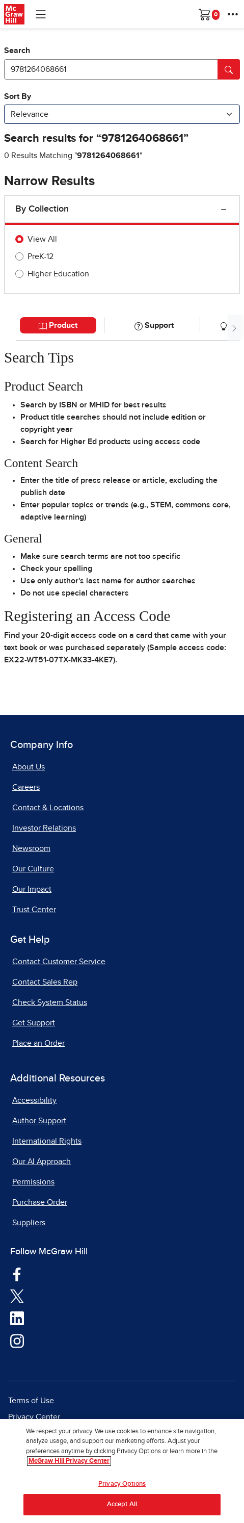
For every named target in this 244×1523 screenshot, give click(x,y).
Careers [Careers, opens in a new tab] (26, 787)
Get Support (33, 1023)
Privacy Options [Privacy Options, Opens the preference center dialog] (122, 1485)
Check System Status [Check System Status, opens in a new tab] (49, 1002)
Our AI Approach (41, 1161)
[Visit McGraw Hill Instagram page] (17, 1340)
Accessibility (34, 1100)
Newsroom (31, 848)
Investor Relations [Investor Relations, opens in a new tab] (44, 828)
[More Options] (233, 14)
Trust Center (34, 910)
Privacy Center (34, 1417)
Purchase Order (39, 1202)
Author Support (39, 1121)
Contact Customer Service (58, 962)
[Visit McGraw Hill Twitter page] (17, 1296)
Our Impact (31, 889)
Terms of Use (31, 1401)
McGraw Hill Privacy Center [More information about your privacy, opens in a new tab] (69, 1463)
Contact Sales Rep (44, 982)
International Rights (47, 1141)
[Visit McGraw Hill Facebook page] (17, 1274)
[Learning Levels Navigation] (41, 14)
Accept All (122, 1506)
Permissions (33, 1182)
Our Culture (33, 869)
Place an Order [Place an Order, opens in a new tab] (38, 1043)
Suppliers (28, 1223)
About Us (28, 767)
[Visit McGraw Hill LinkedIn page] (17, 1318)
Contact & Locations (48, 808)
